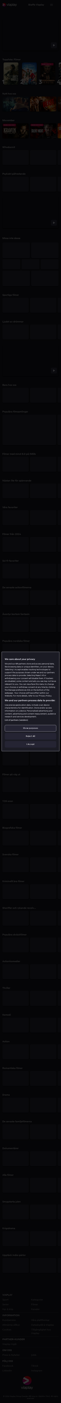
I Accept (30, 744)
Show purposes (30, 728)
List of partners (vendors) (16, 720)
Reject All (30, 736)
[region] (30, 701)
